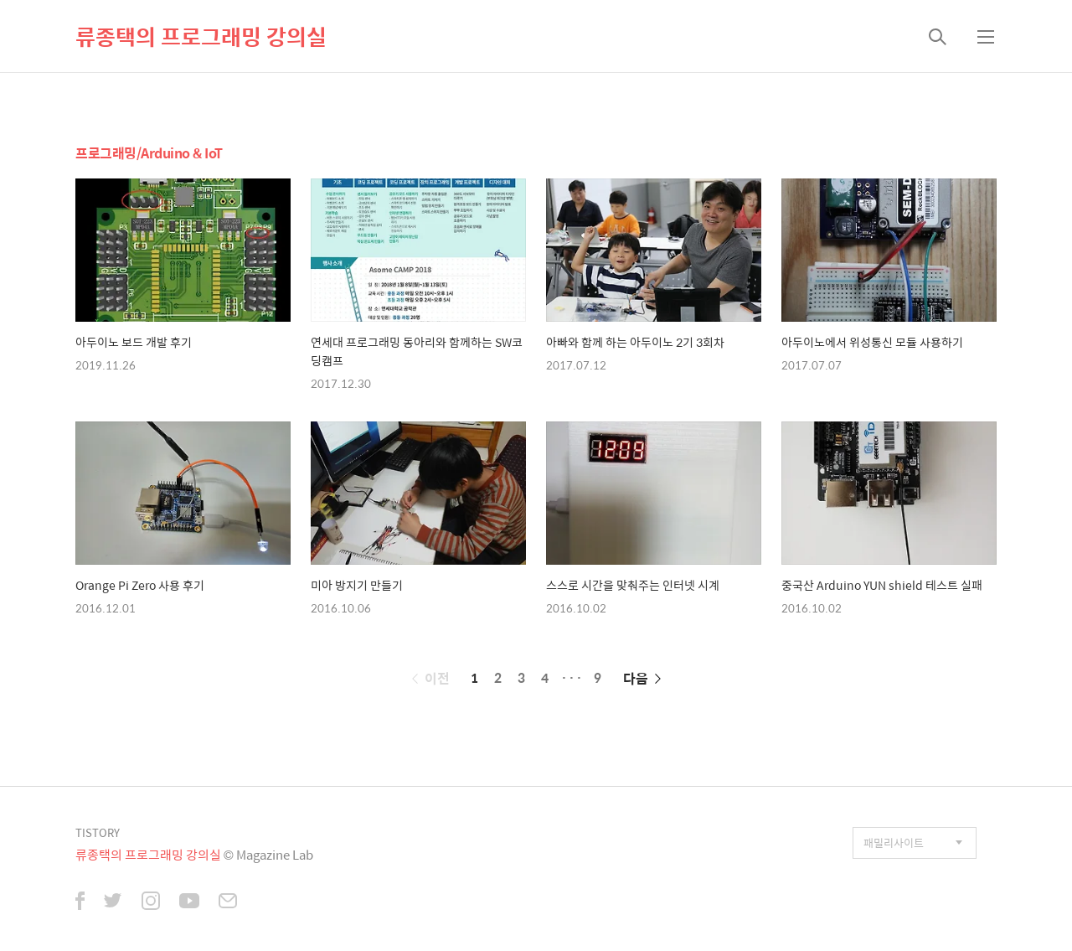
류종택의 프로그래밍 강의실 (201, 36)
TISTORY (97, 832)
